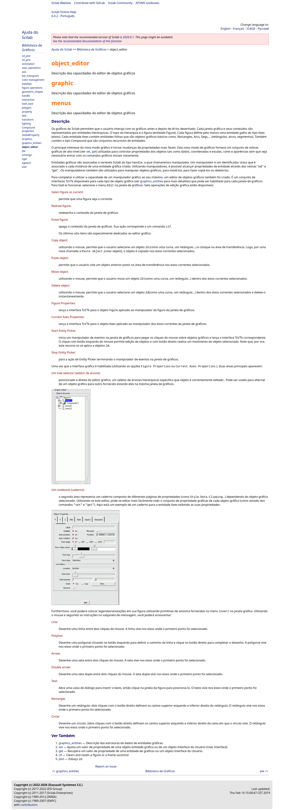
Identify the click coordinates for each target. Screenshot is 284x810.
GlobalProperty (30, 135)
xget (24, 159)
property (27, 111)
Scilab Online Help (63, 12)
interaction (28, 99)
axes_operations (31, 68)
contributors (29, 805)
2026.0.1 (128, 37)
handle (26, 95)
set (88, 151)
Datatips (27, 83)
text (24, 115)
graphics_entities (31, 143)
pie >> (264, 771)
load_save (27, 103)
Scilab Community (120, 3)
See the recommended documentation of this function (87, 41)
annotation (28, 64)
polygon (26, 107)
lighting (26, 123)
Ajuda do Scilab (30, 35)
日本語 (251, 29)
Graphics (27, 139)
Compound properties (28, 129)
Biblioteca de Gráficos (32, 47)
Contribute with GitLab (89, 3)
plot (61, 759)
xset (24, 167)
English (225, 29)
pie (24, 151)
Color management (33, 79)
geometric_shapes (32, 91)
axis (24, 71)
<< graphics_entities (65, 771)
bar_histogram (30, 75)
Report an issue (105, 766)
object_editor (30, 147)
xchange (27, 155)
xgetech (26, 163)
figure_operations (32, 87)
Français (238, 29)
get (94, 151)
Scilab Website (61, 3)
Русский (263, 29)
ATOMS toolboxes (147, 3)
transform (28, 119)
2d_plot (26, 56)
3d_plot (26, 60)
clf (60, 755)
